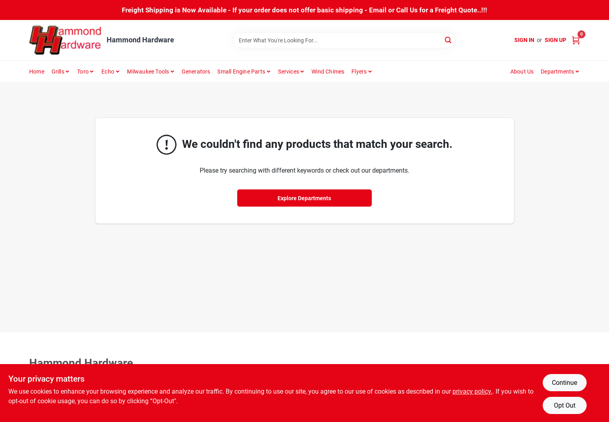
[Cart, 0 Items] (576, 40)
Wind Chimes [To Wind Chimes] (327, 71)
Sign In (524, 40)
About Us (522, 71)
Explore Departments (304, 198)
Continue (564, 382)
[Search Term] (344, 40)
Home (36, 71)
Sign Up (555, 40)
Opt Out (564, 405)
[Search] (448, 39)
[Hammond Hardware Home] (65, 40)
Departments (557, 71)
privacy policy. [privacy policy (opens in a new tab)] (472, 391)
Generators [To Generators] (196, 71)
